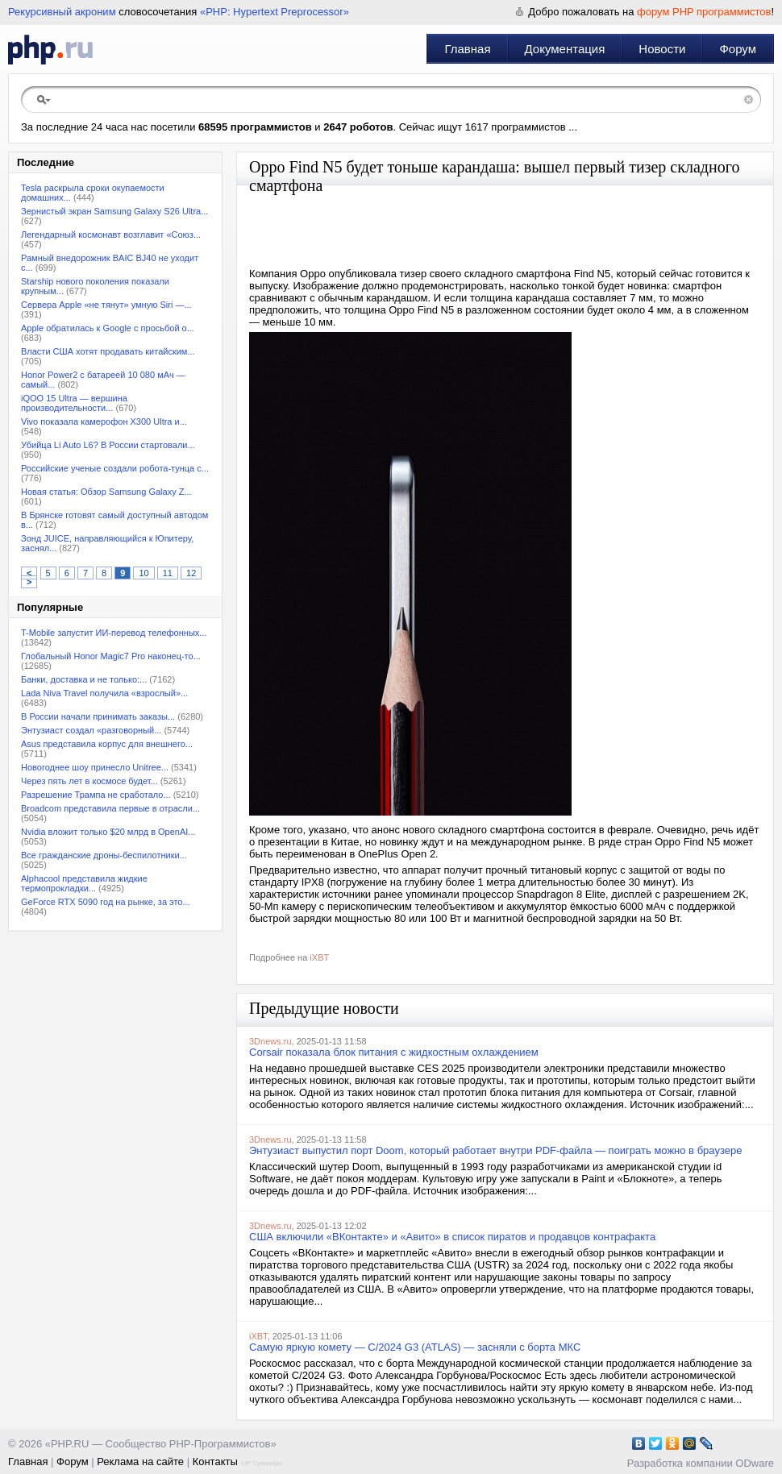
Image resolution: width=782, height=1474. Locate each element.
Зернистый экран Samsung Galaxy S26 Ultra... (114, 211)
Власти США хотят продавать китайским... (108, 351)
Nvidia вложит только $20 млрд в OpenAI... (108, 832)
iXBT (319, 957)
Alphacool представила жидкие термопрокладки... (84, 883)
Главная (467, 49)
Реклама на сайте (140, 1461)
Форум (737, 49)
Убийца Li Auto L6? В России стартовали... (108, 445)
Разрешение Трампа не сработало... (96, 794)
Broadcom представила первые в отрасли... (110, 808)
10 (143, 573)
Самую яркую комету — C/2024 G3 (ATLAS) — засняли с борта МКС (414, 1347)
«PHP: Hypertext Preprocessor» (274, 12)
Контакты (215, 1461)
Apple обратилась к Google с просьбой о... (107, 328)
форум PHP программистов (704, 12)
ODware (754, 1463)
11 (168, 573)
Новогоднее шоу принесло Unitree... (94, 767)
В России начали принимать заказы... (98, 716)
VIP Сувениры (261, 1463)
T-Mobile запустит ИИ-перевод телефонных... (113, 632)
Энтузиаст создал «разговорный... (91, 730)
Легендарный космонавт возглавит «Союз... (111, 234)
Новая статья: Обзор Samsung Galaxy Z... (106, 491)
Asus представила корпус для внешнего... (107, 744)
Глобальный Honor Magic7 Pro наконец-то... (111, 656)
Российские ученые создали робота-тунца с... (115, 468)
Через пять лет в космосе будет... (89, 781)
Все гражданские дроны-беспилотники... (104, 855)
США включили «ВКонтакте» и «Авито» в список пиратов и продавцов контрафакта (452, 1237)
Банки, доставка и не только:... (84, 679)
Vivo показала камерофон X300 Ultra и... (104, 421)
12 (191, 573)
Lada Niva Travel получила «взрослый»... (104, 693)
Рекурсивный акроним (62, 12)
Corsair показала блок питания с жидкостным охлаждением (394, 1052)
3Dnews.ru (270, 1041)
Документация (565, 49)
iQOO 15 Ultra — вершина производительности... (74, 403)
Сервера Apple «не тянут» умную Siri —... (106, 304)
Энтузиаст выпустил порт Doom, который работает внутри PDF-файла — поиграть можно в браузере (495, 1150)
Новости (661, 49)
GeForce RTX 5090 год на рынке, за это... (105, 902)
